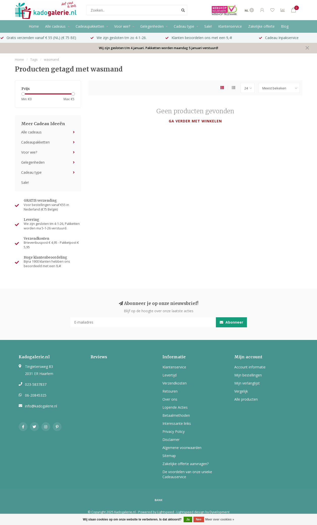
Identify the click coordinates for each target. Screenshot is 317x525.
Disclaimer (171, 439)
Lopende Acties (175, 407)
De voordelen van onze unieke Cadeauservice (187, 474)
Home (34, 26)
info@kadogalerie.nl (41, 406)
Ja (187, 519)
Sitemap (169, 455)
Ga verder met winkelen (195, 121)
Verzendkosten (174, 383)
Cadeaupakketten (90, 26)
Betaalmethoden (176, 415)
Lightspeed (165, 512)
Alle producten (246, 399)
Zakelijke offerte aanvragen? (185, 463)
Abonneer (231, 322)
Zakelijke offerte (261, 26)
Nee (198, 519)
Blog (285, 26)
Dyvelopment (219, 512)
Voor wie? (122, 26)
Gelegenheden (152, 26)
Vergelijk (241, 391)
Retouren (170, 391)
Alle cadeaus (55, 26)
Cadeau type (184, 26)
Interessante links (176, 423)
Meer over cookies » (219, 519)
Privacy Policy (173, 431)
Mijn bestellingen (248, 375)
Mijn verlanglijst (247, 383)
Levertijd (169, 375)
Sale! (208, 26)
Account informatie (250, 367)
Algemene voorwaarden (181, 447)
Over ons (169, 399)
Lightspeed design (191, 512)
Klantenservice (230, 26)
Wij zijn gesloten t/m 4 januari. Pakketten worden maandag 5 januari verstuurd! (158, 48)
